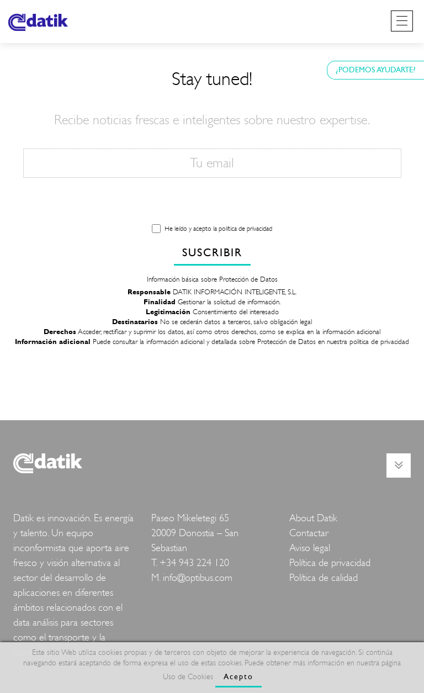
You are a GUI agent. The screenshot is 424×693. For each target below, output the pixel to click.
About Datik (313, 518)
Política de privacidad (329, 563)
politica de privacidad (379, 341)
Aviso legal (309, 548)
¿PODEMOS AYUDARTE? (376, 70)
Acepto (238, 676)
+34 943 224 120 (194, 563)
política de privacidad (245, 228)
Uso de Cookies (188, 676)
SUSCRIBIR (212, 252)
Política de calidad (323, 578)
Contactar (308, 533)
